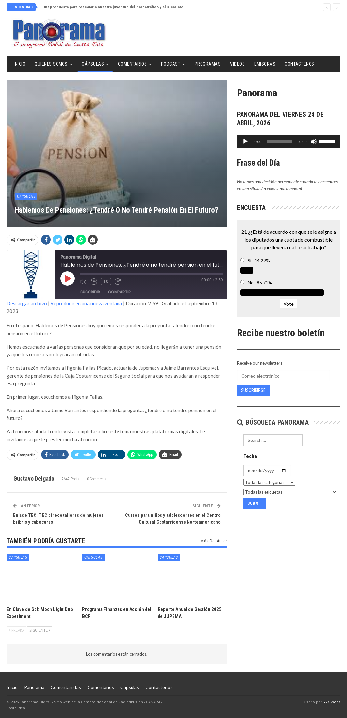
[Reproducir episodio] (67, 278)
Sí (249, 260)
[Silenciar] (314, 141)
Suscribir (90, 292)
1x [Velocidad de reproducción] (106, 281)
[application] (288, 141)
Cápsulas (93, 64)
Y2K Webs (331, 701)
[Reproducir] (245, 141)
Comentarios (132, 64)
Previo (16, 630)
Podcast (171, 64)
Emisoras (264, 64)
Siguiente (39, 630)
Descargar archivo (27, 303)
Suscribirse (253, 390)
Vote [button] (289, 304)
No (251, 282)
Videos (237, 64)
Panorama (34, 687)
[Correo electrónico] (283, 375)
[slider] (279, 141)
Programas (208, 64)
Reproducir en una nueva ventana (86, 303)
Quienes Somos (51, 64)
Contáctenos (299, 64)
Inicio (19, 64)
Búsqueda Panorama (273, 422)
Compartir (119, 292)
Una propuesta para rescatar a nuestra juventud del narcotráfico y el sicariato (112, 7)
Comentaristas (66, 687)
